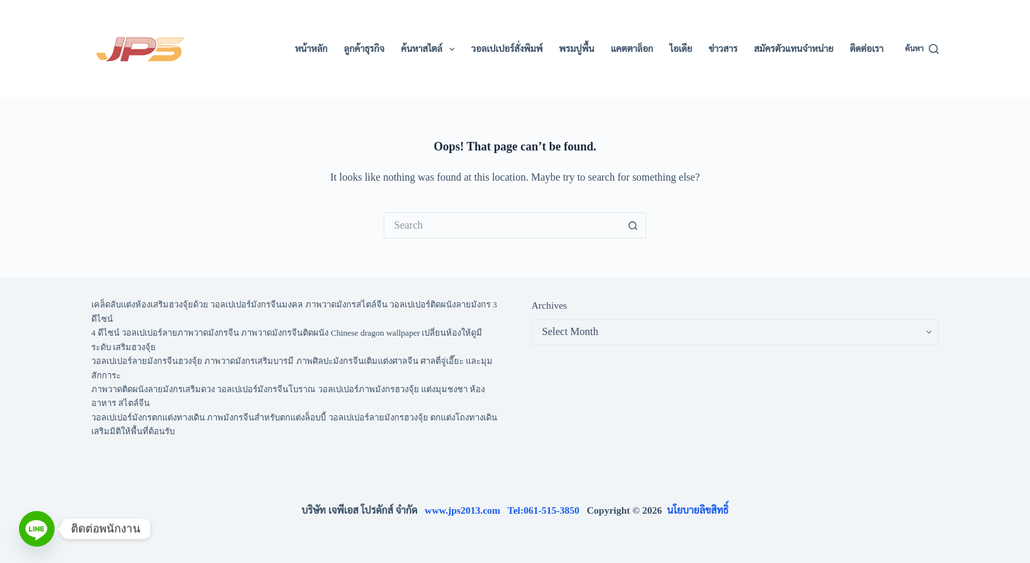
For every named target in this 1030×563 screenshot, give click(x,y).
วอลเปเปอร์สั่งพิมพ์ (507, 49)
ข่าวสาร (723, 49)
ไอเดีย (680, 49)
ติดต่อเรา (867, 49)
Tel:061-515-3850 (547, 510)
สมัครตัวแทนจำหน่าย (794, 49)
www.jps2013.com (466, 510)
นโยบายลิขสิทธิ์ (697, 510)
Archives (549, 305)
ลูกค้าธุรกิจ (364, 49)
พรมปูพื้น (576, 49)
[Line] (37, 529)
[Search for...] (502, 225)
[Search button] (633, 225)
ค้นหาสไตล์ (430, 49)
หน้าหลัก (311, 49)
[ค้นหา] (922, 49)
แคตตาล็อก (632, 49)
